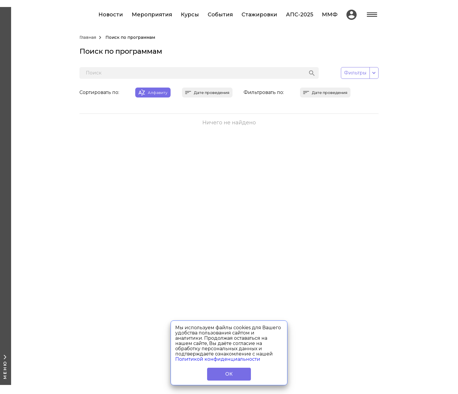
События (220, 14)
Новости (110, 14)
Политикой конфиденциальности (217, 359)
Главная (87, 37)
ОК (229, 374)
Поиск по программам (130, 37)
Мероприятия (152, 14)
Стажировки (259, 14)
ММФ (330, 14)
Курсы (190, 14)
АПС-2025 (299, 14)
